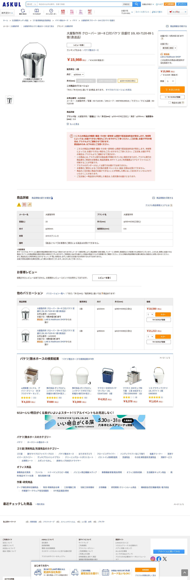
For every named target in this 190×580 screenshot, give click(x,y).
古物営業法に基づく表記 (88, 557)
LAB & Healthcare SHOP (170, 57)
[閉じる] (159, 561)
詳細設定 (126, 4)
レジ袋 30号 (86, 522)
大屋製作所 (15, 26)
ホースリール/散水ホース (37, 442)
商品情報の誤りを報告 (42, 198)
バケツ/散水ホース (61, 20)
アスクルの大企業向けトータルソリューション (131, 558)
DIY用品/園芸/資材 (61, 491)
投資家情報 (47, 546)
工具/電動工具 (70, 487)
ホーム (5, 20)
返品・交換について (10, 551)
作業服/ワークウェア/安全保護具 (35, 491)
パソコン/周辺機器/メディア (85, 472)
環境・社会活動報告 (49, 548)
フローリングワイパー (106, 454)
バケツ (74, 20)
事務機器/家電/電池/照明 (112, 472)
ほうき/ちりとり (85, 454)
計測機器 (102, 487)
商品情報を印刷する (176, 26)
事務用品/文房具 (23, 472)
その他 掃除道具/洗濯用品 (145, 457)
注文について (8, 543)
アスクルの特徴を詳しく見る (145, 575)
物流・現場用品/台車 (51, 487)
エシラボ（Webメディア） (125, 554)
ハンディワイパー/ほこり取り (132, 454)
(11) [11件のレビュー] (34, 397)
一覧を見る (40, 504)
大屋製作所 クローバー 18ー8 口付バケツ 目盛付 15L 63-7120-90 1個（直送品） (56, 309)
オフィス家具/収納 (134, 472)
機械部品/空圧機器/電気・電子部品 (155, 487)
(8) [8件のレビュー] (136, 397)
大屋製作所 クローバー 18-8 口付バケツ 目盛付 (98, 20)
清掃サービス (166, 457)
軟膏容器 (33, 522)
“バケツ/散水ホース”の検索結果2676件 (78, 359)
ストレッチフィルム (68, 522)
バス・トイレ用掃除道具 (107, 457)
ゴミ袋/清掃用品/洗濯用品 (42, 20)
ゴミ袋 (19, 454)
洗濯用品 (126, 457)
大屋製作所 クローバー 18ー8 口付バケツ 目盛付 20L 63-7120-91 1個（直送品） (56, 331)
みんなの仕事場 (122, 551)
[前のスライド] (17, 380)
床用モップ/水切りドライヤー (68, 461)
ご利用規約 (84, 546)
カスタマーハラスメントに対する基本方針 (57, 552)
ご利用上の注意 (85, 554)
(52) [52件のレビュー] (60, 397)
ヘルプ (160, 4)
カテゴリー (7, 13)
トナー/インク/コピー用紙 (58, 472)
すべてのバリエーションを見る (119, 90)
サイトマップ (83, 543)
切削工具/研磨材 (87, 487)
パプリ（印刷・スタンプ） (125, 548)
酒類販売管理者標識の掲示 (89, 559)
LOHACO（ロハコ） (123, 543)
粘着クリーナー (156, 454)
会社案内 (46, 543)
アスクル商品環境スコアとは (159, 205)
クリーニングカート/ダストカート (79, 457)
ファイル (39, 472)
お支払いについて (10, 548)
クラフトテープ (48, 522)
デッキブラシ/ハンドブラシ (48, 457)
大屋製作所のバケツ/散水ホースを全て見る (38, 26)
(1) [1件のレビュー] (162, 397)
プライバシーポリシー (88, 548)
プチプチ (101, 522)
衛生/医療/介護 (44, 476)
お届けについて (9, 546)
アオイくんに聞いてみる (169, 551)
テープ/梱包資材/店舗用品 (27, 487)
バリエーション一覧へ (55, 293)
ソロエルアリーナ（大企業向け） (128, 546)
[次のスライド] (172, 380)
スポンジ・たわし (45, 461)
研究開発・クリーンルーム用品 (123, 487)
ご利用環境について (87, 551)
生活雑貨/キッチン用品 (20, 20)
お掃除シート (27, 461)
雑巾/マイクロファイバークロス (40, 454)
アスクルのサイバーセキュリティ (55, 556)
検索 (136, 4)
